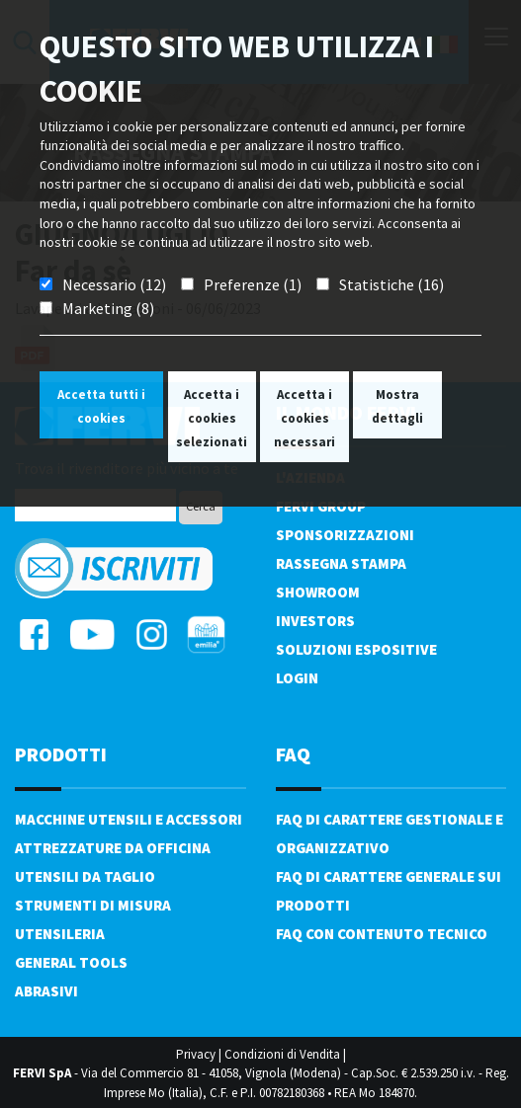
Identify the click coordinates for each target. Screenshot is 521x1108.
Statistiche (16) (391, 284)
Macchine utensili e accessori (128, 819)
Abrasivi (46, 991)
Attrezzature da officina (113, 847)
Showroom (318, 592)
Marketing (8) (108, 308)
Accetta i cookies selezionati (211, 418)
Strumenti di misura (93, 905)
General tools (71, 962)
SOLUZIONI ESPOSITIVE (356, 649)
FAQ (293, 754)
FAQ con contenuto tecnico (381, 933)
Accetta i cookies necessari (304, 418)
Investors (315, 620)
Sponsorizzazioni (345, 534)
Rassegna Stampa (341, 563)
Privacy (196, 1054)
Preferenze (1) (253, 284)
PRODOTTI (61, 754)
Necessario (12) (114, 284)
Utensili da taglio (85, 876)
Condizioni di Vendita (282, 1054)
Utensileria (60, 933)
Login (297, 678)
